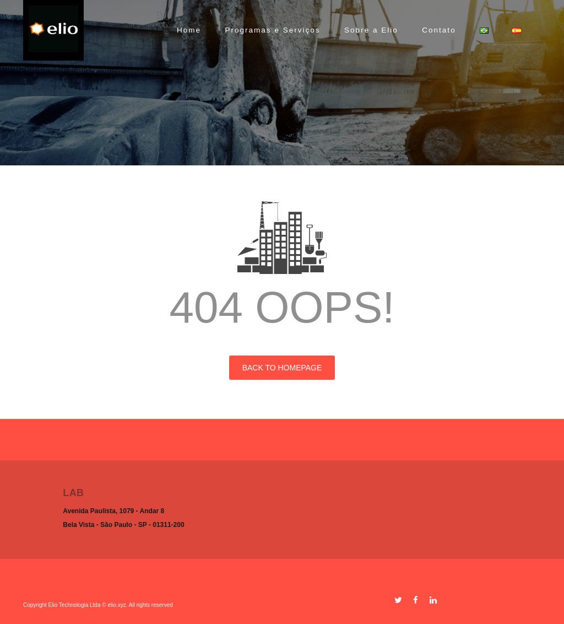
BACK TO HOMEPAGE (282, 367)
